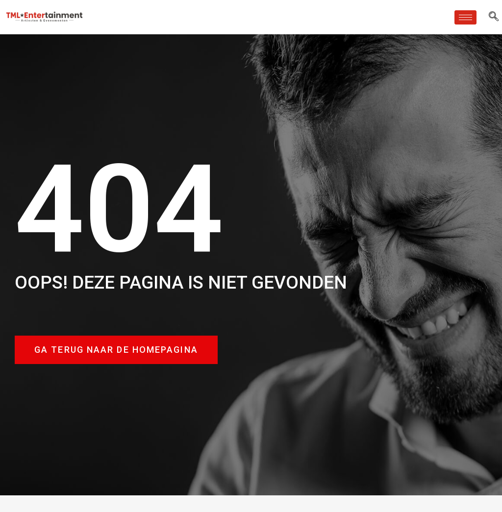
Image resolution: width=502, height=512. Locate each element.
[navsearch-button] (494, 17)
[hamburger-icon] (465, 17)
